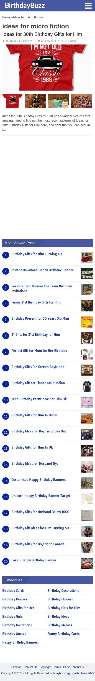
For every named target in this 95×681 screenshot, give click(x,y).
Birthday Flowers (60, 599)
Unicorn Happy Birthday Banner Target (40, 496)
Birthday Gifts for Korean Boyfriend (37, 367)
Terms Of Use (62, 667)
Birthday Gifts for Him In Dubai (34, 415)
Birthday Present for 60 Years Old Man (40, 318)
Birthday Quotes (14, 634)
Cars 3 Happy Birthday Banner (33, 560)
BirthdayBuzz (25, 5)
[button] (88, 5)
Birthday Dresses (14, 599)
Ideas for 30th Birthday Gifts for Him (42, 34)
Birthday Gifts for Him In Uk (32, 447)
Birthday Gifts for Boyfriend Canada (37, 544)
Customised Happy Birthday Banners (38, 480)
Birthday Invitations (17, 625)
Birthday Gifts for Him (18, 40)
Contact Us (30, 667)
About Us (78, 667)
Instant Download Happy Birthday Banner (42, 270)
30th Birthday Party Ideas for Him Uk (39, 399)
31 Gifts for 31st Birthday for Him (35, 335)
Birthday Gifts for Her (18, 608)
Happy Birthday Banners (20, 642)
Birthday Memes (60, 625)
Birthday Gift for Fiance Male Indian (38, 383)
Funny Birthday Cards (64, 634)
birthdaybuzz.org (59, 673)
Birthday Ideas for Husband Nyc (34, 463)
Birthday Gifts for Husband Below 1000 (40, 512)
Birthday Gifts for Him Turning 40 (36, 254)
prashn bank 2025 (83, 673)
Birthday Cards (13, 591)
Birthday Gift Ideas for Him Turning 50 (40, 528)
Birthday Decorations (63, 591)
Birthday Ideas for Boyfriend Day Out (38, 431)
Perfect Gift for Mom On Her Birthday (39, 351)
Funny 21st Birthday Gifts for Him (36, 302)
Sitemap (16, 667)
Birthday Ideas (58, 616)
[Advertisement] (47, 186)
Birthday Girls (12, 616)
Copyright (45, 667)
